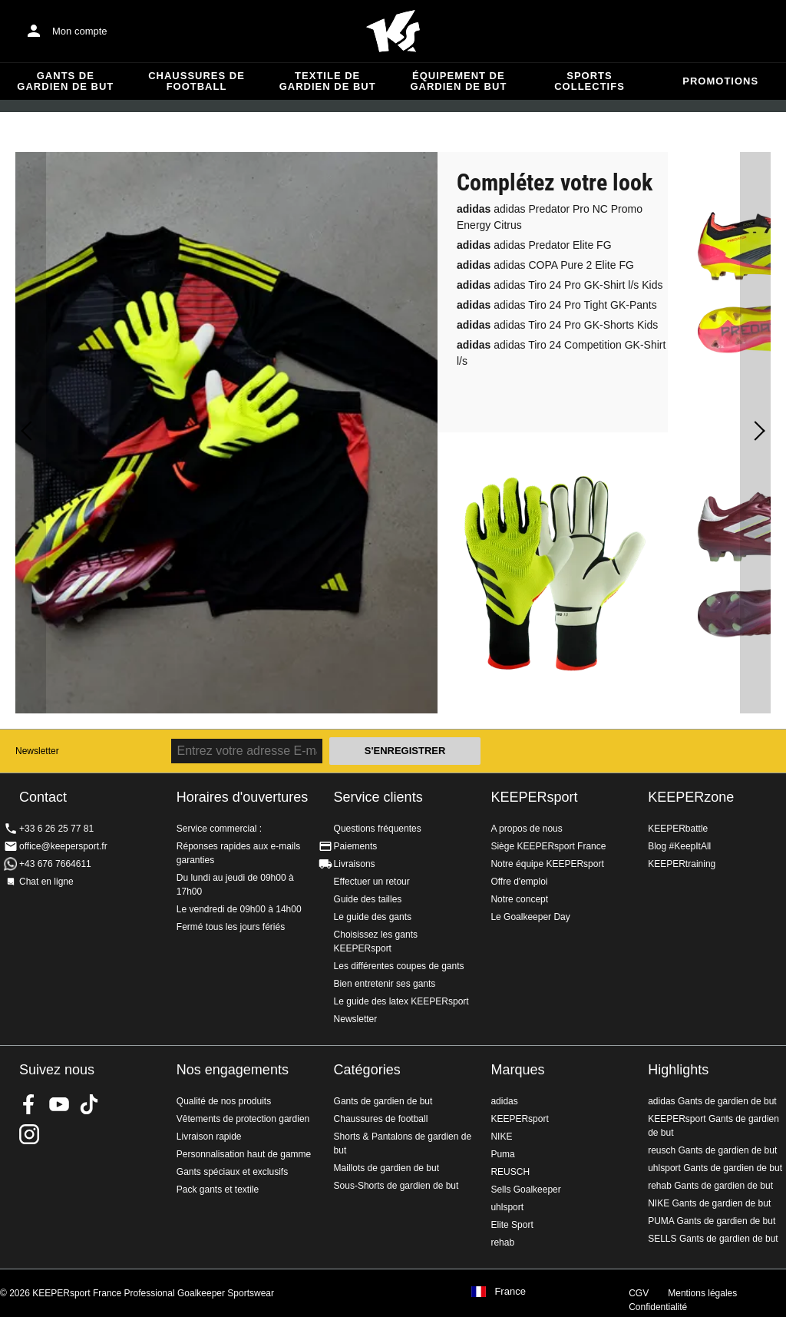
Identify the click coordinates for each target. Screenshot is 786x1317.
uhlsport (506, 1207)
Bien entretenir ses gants (385, 983)
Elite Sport (511, 1224)
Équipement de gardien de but (458, 81)
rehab (502, 1242)
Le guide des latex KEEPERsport (401, 1001)
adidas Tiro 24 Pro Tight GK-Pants (557, 305)
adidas (503, 1101)
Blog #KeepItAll (679, 846)
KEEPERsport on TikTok (89, 1104)
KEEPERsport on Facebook (29, 1104)
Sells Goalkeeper (525, 1189)
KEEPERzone (691, 797)
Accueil (393, 31)
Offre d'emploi (518, 881)
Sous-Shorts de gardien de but (396, 1185)
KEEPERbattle (678, 828)
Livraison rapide (209, 1136)
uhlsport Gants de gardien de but (715, 1168)
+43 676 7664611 (55, 864)
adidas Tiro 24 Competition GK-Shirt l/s (561, 353)
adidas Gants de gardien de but (712, 1101)
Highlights (678, 1069)
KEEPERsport (533, 797)
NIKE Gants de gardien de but (709, 1203)
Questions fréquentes (377, 828)
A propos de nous (526, 828)
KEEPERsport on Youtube (59, 1104)
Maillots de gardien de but (386, 1168)
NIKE (501, 1136)
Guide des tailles (368, 899)
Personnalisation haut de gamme (244, 1154)
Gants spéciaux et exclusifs (232, 1171)
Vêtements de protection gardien (243, 1118)
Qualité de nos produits (224, 1101)
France (509, 1291)
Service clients (378, 797)
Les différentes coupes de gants (399, 966)
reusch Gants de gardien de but (712, 1150)
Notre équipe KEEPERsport (546, 864)
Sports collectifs (589, 81)
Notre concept (519, 899)
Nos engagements (233, 1069)
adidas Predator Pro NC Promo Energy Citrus (549, 217)
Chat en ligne (46, 881)
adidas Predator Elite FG (534, 245)
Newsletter (37, 751)
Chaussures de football (196, 81)
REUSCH (510, 1171)
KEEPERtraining (681, 864)
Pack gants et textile (218, 1189)
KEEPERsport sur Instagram (29, 1134)
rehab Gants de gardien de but (710, 1185)
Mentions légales (702, 1293)
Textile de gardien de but (327, 81)
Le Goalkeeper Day (530, 917)
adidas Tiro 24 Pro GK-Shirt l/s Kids (559, 285)
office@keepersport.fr (63, 846)
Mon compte (79, 31)
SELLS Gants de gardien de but (713, 1238)
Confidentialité (658, 1307)
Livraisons (354, 864)
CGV (639, 1293)
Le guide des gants (372, 917)
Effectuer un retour (372, 881)
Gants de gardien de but (65, 81)
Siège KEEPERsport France (548, 846)
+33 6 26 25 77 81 (56, 828)
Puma (502, 1154)
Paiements (356, 846)
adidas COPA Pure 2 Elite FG (545, 265)
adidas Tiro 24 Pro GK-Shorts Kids (557, 325)
